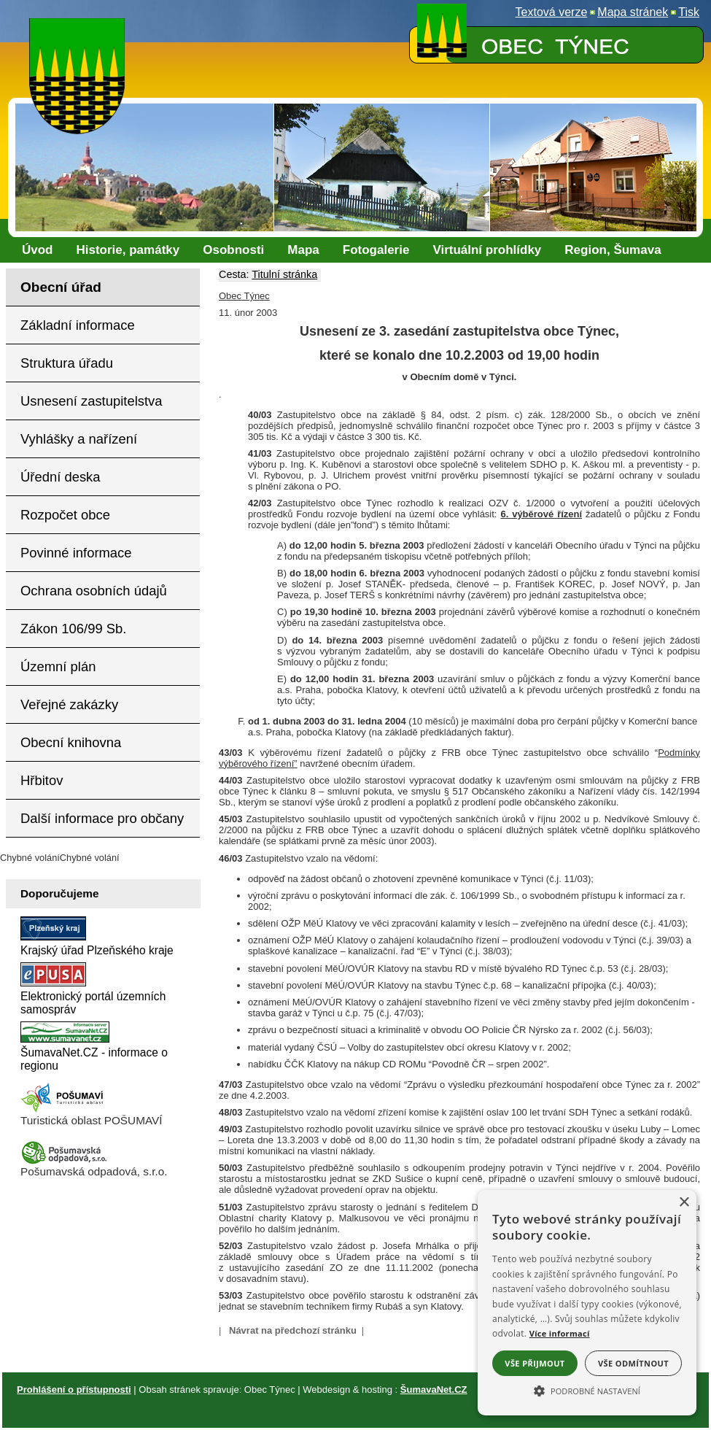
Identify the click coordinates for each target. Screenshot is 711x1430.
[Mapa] (303, 250)
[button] (587, 1389)
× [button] (683, 1202)
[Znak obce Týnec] (80, 27)
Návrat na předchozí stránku (293, 1330)
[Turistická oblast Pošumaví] (64, 1110)
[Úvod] (38, 250)
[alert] (587, 1302)
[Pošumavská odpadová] (64, 1161)
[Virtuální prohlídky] (486, 250)
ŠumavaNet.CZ (433, 1389)
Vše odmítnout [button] (633, 1363)
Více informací (559, 1333)
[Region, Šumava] (612, 250)
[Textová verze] (551, 12)
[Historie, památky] (128, 250)
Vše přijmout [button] (534, 1363)
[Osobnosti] (233, 250)
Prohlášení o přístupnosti (74, 1389)
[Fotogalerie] (376, 250)
